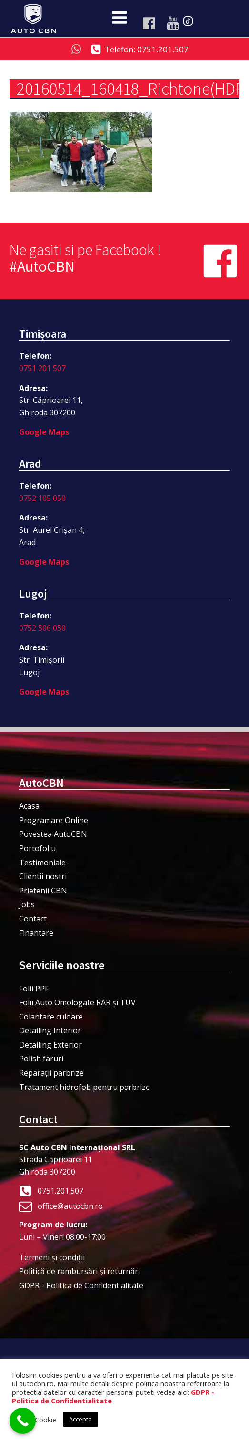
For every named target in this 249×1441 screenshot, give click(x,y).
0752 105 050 (42, 498)
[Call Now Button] (23, 1421)
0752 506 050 (42, 628)
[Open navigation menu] (119, 18)
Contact (33, 918)
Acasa (29, 806)
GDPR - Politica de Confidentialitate (81, 1285)
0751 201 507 (42, 368)
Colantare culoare (51, 1016)
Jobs (27, 904)
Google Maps (44, 432)
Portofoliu (37, 848)
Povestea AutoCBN (53, 834)
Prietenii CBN (43, 890)
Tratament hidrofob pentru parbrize (84, 1087)
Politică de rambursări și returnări (79, 1271)
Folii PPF (34, 988)
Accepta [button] (80, 1419)
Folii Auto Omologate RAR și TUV (77, 1002)
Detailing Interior (50, 1030)
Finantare (36, 933)
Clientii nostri (43, 876)
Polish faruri (41, 1058)
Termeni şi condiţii (52, 1257)
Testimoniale (42, 862)
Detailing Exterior (50, 1044)
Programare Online (53, 820)
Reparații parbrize (51, 1073)
